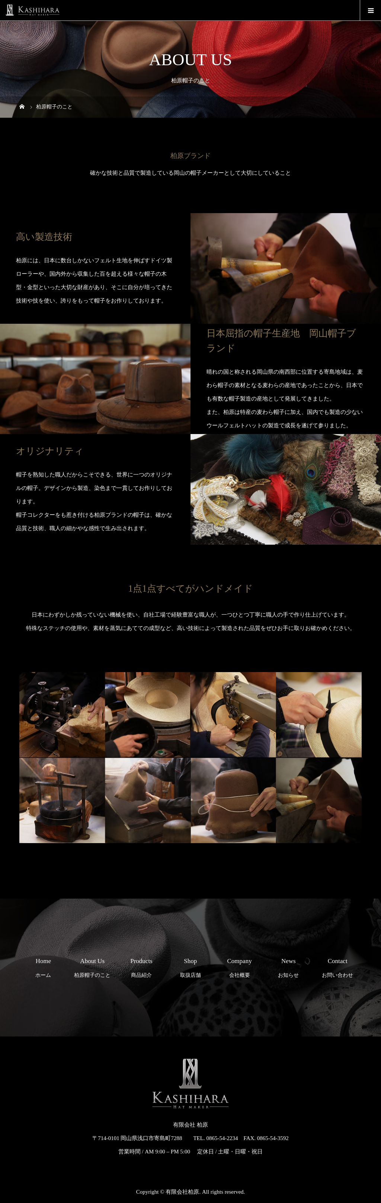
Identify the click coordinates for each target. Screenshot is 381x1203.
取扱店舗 (190, 966)
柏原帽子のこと (92, 966)
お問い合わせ (338, 966)
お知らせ (289, 966)
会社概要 (239, 966)
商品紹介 (142, 966)
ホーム (43, 966)
